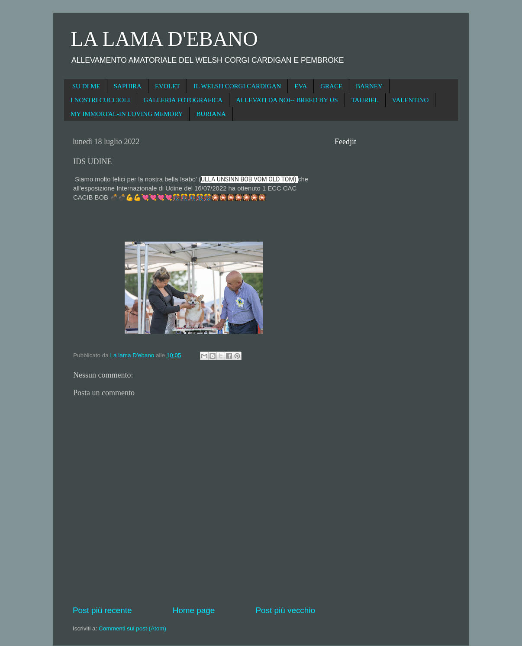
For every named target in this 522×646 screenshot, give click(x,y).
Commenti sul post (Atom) (132, 628)
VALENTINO (410, 100)
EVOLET (167, 86)
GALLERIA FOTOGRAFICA (183, 100)
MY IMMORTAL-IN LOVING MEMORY (127, 113)
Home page (194, 610)
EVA (300, 86)
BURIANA (211, 113)
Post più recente (102, 610)
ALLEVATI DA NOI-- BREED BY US (287, 100)
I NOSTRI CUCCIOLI (100, 100)
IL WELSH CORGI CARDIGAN (237, 86)
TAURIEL (365, 100)
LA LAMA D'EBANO (164, 38)
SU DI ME (86, 86)
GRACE (331, 86)
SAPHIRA (128, 86)
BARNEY (369, 86)
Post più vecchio (285, 610)
